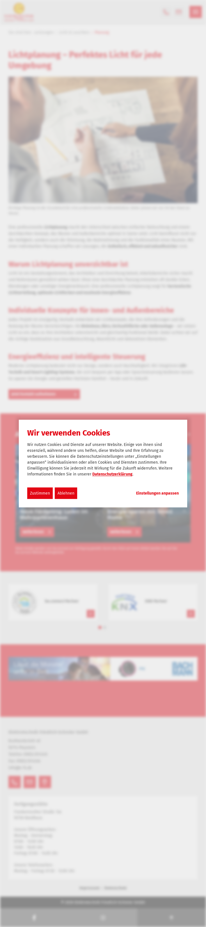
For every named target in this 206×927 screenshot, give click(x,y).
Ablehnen (66, 493)
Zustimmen (40, 493)
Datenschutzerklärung (112, 474)
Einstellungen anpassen (157, 493)
